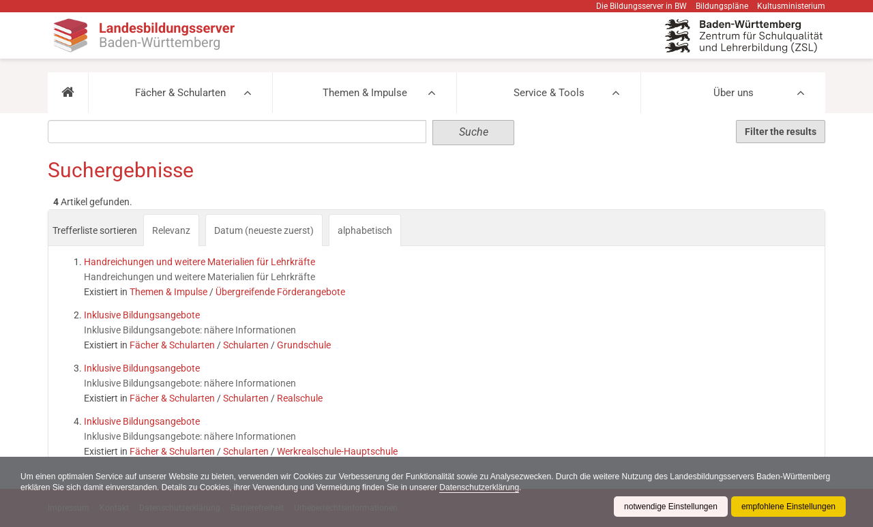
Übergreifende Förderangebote (280, 291)
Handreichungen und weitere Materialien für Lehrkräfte (199, 261)
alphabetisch (365, 230)
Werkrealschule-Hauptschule (337, 451)
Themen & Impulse (365, 93)
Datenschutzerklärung (479, 487)
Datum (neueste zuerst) (264, 230)
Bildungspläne (722, 6)
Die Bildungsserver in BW (641, 6)
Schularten (246, 345)
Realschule (300, 398)
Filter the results (780, 131)
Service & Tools (549, 93)
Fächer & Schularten (180, 93)
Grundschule (304, 345)
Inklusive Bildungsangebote (142, 315)
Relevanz (171, 230)
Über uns (733, 93)
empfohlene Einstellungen (788, 506)
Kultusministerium (791, 6)
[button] (67, 92)
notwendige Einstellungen (670, 506)
